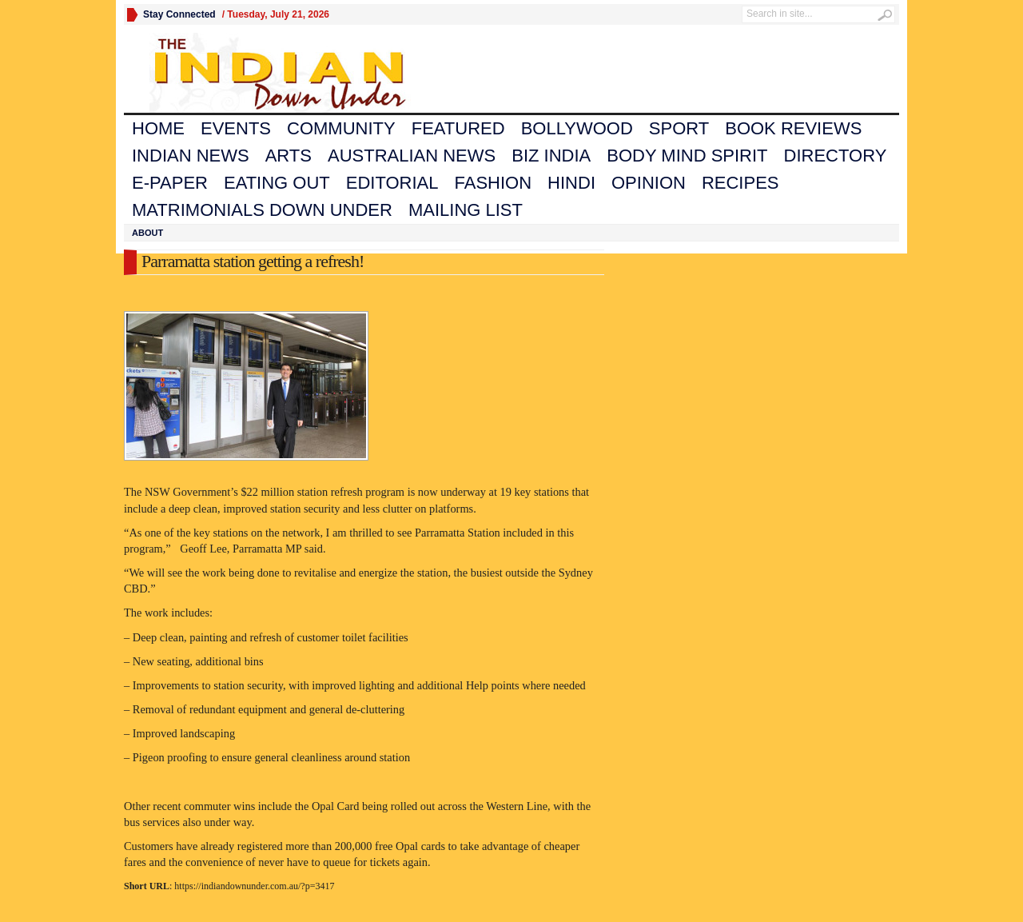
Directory (835, 156)
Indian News (190, 156)
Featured (458, 128)
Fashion (493, 183)
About (147, 232)
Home (158, 128)
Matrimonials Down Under (262, 210)
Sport (679, 128)
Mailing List (465, 210)
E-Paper (170, 183)
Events (236, 128)
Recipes (740, 183)
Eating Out (277, 183)
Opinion (648, 183)
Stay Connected (179, 14)
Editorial (392, 183)
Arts (288, 156)
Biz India (551, 156)
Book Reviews (793, 128)
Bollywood (577, 128)
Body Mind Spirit (687, 156)
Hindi (571, 183)
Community (341, 128)
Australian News (412, 156)
